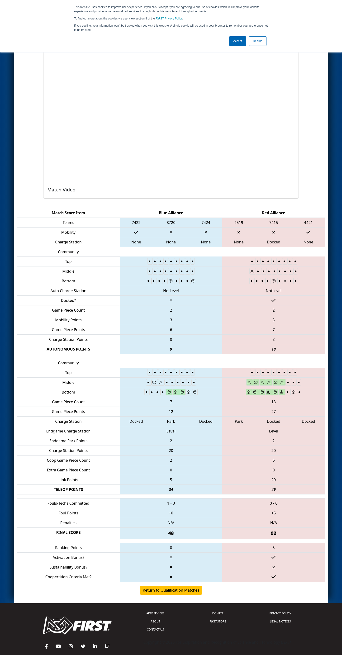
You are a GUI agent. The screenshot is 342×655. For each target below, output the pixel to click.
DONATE (217, 613)
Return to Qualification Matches (171, 590)
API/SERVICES (155, 613)
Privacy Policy (169, 18)
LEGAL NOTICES (280, 621)
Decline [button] (257, 41)
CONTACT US (155, 629)
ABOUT (155, 621)
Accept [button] (237, 41)
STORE (218, 621)
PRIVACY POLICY (280, 613)
